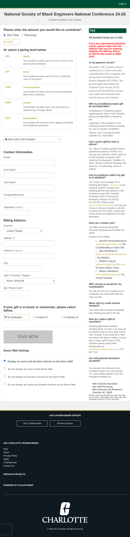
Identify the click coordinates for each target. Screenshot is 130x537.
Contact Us (8, 466)
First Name (10, 169)
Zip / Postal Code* (13, 288)
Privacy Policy (10, 455)
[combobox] (32, 139)
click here (114, 185)
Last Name (10, 182)
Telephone (9, 207)
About (6, 452)
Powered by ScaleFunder (18, 485)
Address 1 (9, 238)
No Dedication (13, 317)
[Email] (29, 163)
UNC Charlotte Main (32, 423)
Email (7, 157)
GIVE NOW (28, 336)
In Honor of (40, 317)
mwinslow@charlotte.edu (101, 205)
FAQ (5, 449)
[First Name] (29, 175)
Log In (122, 3)
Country (8, 225)
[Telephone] (16, 213)
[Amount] (12, 42)
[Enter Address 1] (29, 243)
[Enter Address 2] (29, 256)
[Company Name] (29, 200)
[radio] (15, 317)
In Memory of (69, 317)
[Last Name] (29, 188)
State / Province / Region (17, 275)
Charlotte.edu (10, 462)
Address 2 (9, 250)
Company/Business (14, 194)
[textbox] (32, 139)
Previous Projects (65, 423)
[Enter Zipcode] (16, 293)
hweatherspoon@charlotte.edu (103, 349)
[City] (23, 268)
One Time (11, 35)
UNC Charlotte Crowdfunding (21, 443)
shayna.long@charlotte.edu (110, 264)
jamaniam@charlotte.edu (109, 244)
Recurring (28, 35)
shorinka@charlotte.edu (108, 274)
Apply (6, 459)
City (6, 263)
